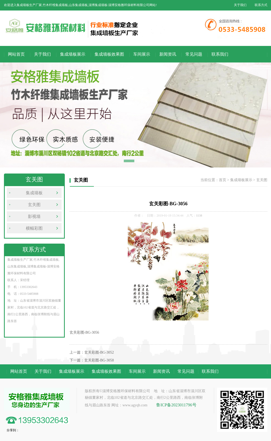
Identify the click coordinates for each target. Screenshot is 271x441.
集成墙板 (34, 193)
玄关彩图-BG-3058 (99, 360)
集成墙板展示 (72, 54)
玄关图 (34, 204)
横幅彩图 (34, 228)
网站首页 (16, 54)
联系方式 (261, 5)
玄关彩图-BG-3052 (99, 352)
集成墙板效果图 (109, 54)
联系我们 (219, 54)
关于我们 (240, 5)
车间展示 (141, 54)
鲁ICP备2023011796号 (176, 405)
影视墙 (34, 216)
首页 (222, 180)
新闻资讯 (167, 54)
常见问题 (193, 54)
